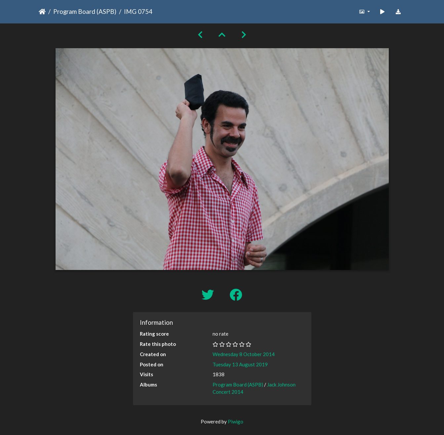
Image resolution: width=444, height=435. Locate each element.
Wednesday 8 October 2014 (244, 354)
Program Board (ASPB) (84, 11)
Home (42, 11)
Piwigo (235, 421)
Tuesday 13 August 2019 (240, 364)
